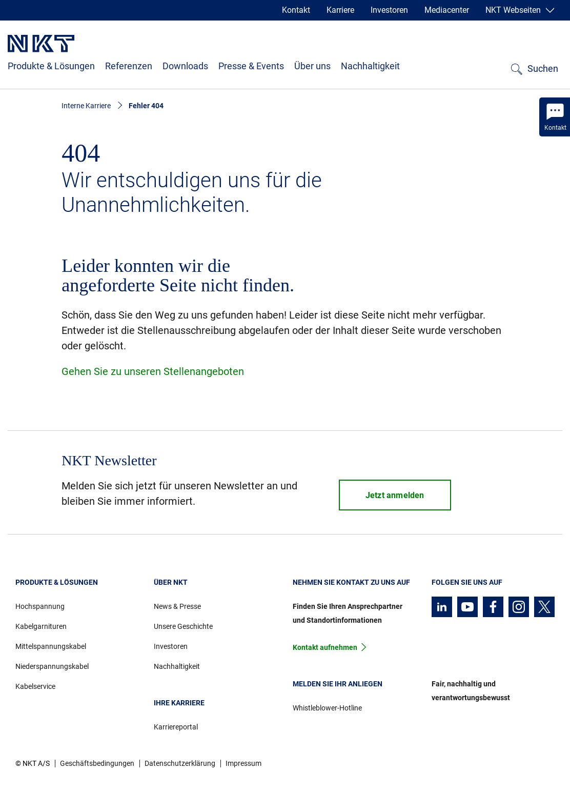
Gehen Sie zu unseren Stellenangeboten (153, 371)
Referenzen (128, 66)
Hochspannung (40, 606)
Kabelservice (35, 686)
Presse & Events (251, 66)
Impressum (243, 763)
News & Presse (177, 606)
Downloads (185, 66)
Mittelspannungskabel (50, 646)
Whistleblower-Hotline (327, 708)
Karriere (340, 10)
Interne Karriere (86, 106)
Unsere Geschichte (183, 626)
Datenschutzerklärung (180, 763)
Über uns (312, 66)
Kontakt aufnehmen (325, 647)
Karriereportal (176, 727)
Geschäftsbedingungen (97, 763)
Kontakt (296, 10)
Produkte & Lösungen (51, 66)
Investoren (389, 10)
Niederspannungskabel (52, 666)
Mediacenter (446, 10)
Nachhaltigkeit (370, 66)
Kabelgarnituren (41, 626)
